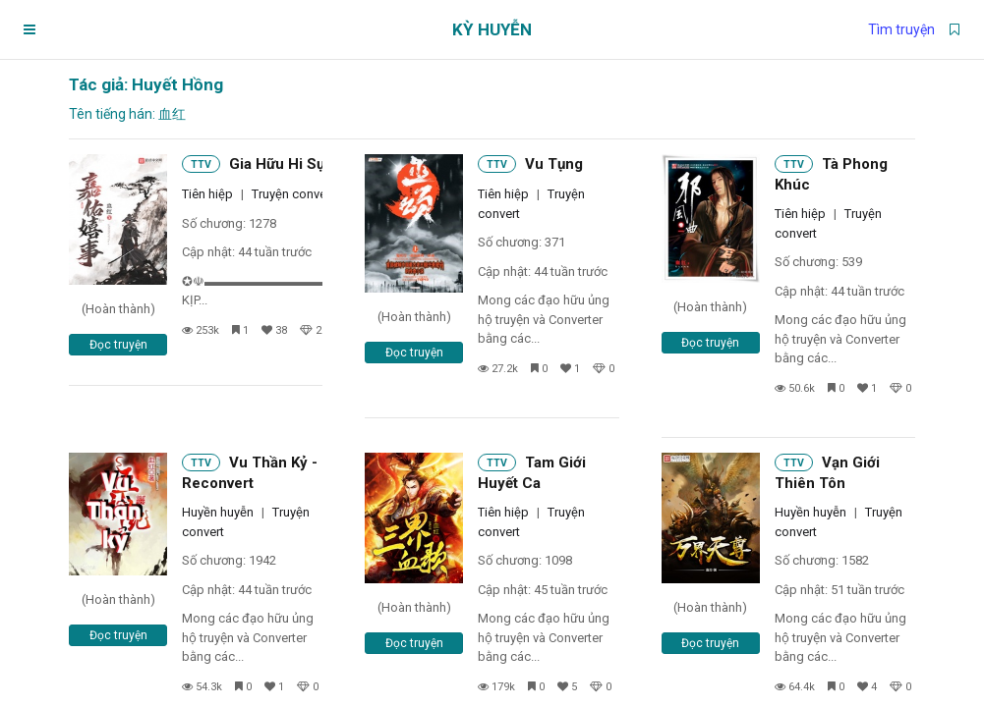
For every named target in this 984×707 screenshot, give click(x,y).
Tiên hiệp (207, 194)
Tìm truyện (901, 29)
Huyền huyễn (218, 512)
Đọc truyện (118, 345)
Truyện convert (293, 194)
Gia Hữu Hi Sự (277, 164)
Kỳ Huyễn (492, 29)
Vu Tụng (554, 164)
